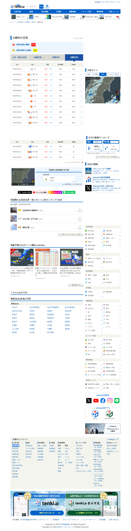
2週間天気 (15, 454)
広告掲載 (102, 519)
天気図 (58, 12)
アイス (67, 457)
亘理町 (32, 325)
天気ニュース (114, 12)
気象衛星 (52, 448)
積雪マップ (16, 462)
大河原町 (33, 322)
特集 (108, 454)
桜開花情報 (99, 451)
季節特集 (100, 12)
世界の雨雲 (16, 468)
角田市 (32, 314)
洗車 (59, 468)
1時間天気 (56, 57)
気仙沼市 (68, 311)
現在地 (47, 7)
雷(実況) (28, 457)
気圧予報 (15, 451)
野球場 (78, 454)
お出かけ (61, 454)
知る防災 (40, 460)
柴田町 (67, 322)
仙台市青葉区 (35, 307)
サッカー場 (80, 457)
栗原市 (32, 318)
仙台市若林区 (70, 307)
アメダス (110, 74)
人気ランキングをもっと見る (71, 234)
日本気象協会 (26, 519)
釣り (77, 468)
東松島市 (50, 318)
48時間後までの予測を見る (73, 184)
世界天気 (15, 448)
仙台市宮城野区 (53, 307)
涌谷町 (67, 329)
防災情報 (45, 12)
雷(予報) (15, 471)
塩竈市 (49, 311)
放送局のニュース (113, 451)
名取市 (14, 314)
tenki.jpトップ (99, 2)
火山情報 (40, 454)
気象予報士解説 (112, 445)
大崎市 (67, 318)
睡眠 (59, 471)
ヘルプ (118, 2)
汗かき (67, 448)
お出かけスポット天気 (83, 471)
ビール (67, 460)
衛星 (88, 74)
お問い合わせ (114, 519)
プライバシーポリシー (70, 519)
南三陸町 (50, 332)
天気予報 (17, 12)
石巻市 (32, 311)
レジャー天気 (86, 12)
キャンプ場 (80, 462)
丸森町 (14, 325)
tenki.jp (17, 7)
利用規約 (56, 519)
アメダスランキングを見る (108, 157)
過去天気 (28, 454)
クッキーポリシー (89, 519)
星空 (59, 457)
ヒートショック (99, 475)
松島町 (67, 325)
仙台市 (14, 307)
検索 (41, 6)
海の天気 (79, 448)
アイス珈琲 (68, 462)
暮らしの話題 (111, 448)
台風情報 (40, 457)
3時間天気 (37, 57)
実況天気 (28, 451)
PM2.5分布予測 (17, 465)
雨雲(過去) (29, 445)
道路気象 (15, 474)
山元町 (49, 325)
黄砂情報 (15, 477)
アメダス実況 (30, 448)
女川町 (32, 332)
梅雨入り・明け (99, 461)
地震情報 (40, 448)
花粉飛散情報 (99, 446)
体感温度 (61, 465)
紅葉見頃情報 (99, 470)
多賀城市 (50, 314)
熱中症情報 (99, 465)
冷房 (66, 454)
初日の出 (99, 485)
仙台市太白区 (17, 311)
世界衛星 (52, 451)
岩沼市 (67, 314)
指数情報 (72, 12)
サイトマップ (110, 2)
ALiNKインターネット (39, 519)
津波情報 (40, 451)
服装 (59, 451)
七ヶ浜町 (15, 329)
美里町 (14, 332)
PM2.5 (117, 74)
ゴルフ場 (79, 460)
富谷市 (14, 322)
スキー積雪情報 (99, 480)
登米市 (14, 318)
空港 (77, 451)
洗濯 (59, 448)
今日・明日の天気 (19, 57)
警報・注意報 (41, 445)
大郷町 (49, 329)
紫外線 (60, 462)
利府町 (32, 329)
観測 (31, 12)
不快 (66, 451)
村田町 (49, 322)
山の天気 (79, 445)
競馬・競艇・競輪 (82, 465)
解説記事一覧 (76, 285)
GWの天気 (99, 456)
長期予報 (15, 457)
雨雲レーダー (16, 460)
